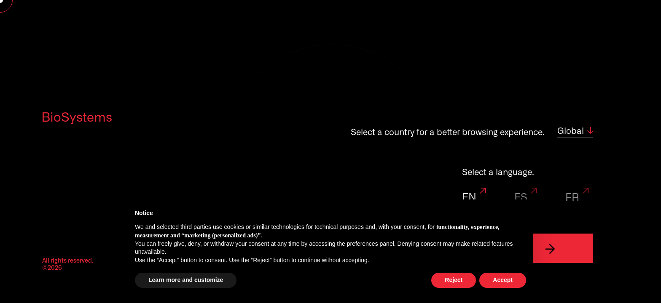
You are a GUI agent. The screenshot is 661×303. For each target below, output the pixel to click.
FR (578, 198)
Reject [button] (453, 279)
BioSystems (76, 118)
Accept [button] (503, 279)
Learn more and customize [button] (185, 279)
